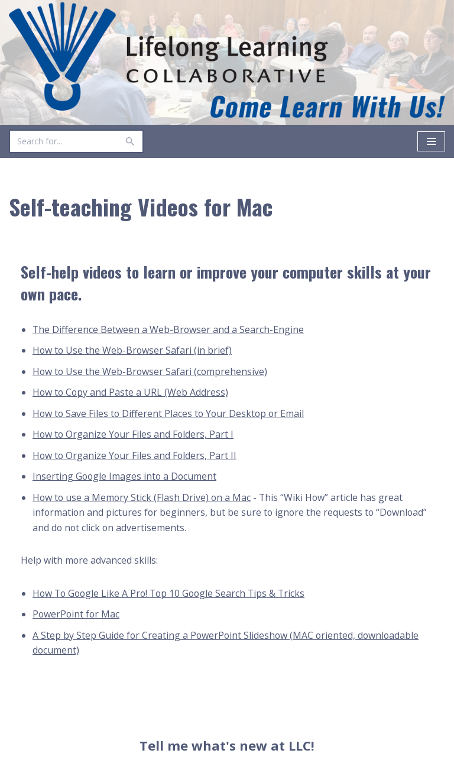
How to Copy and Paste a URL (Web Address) (131, 392)
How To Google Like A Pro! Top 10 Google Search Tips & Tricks (172, 593)
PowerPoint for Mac (77, 615)
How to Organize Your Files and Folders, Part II (136, 456)
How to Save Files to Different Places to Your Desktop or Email (170, 414)
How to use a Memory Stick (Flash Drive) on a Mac (143, 498)
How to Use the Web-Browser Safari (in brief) (133, 350)
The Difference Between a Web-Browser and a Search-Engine (169, 329)
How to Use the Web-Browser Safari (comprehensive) (151, 371)
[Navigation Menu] (431, 141)
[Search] (63, 141)
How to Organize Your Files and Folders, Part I (134, 434)
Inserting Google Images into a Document (126, 476)
